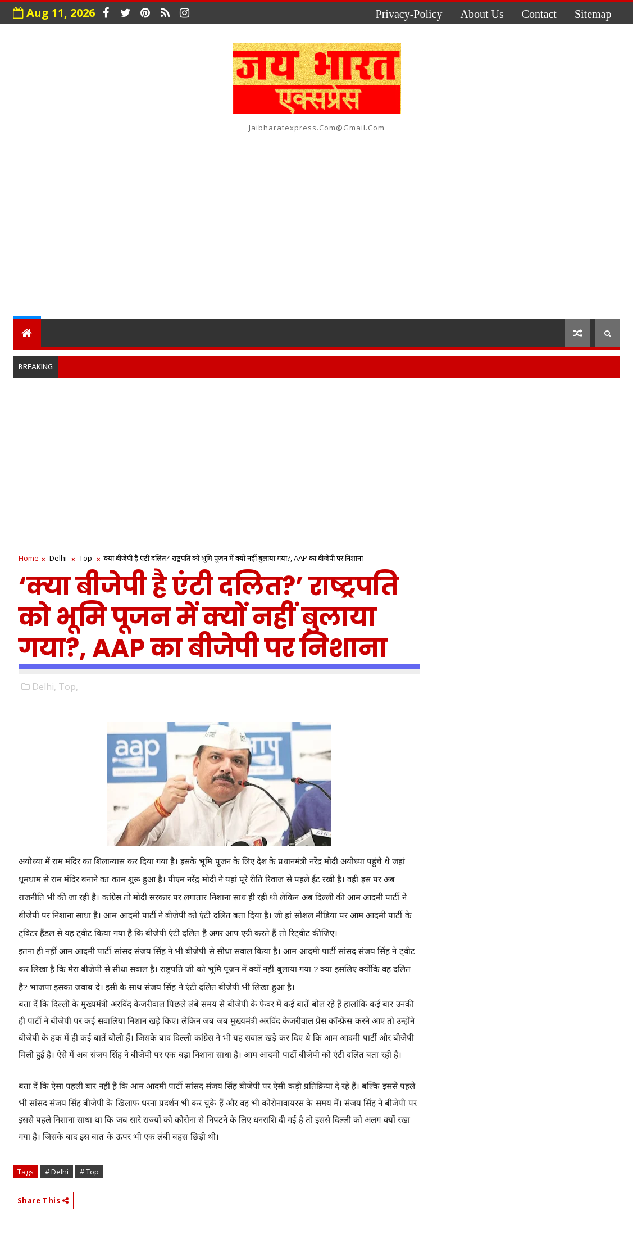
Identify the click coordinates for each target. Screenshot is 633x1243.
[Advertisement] (317, 223)
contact (539, 14)
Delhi (58, 558)
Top (85, 558)
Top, (68, 687)
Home (29, 558)
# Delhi (57, 1172)
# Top (89, 1172)
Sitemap (593, 14)
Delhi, (44, 687)
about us (481, 14)
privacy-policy (409, 14)
